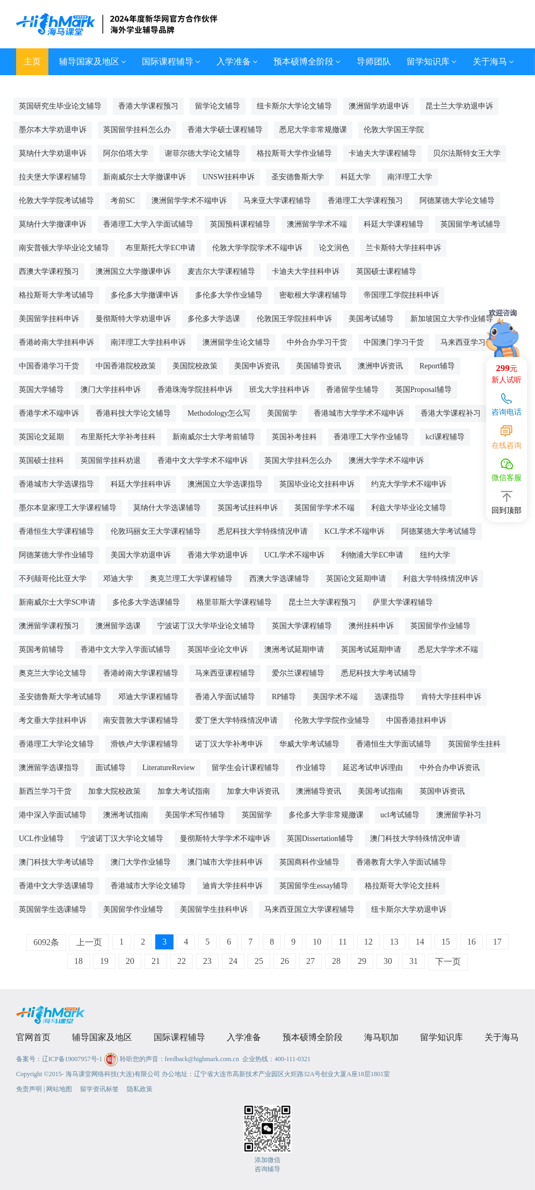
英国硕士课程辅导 (386, 271)
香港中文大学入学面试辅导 (126, 649)
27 (310, 961)
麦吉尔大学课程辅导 (221, 271)
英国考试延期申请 (371, 649)
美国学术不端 (335, 697)
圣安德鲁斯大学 (297, 177)
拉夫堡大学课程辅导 (52, 177)
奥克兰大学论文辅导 (52, 673)
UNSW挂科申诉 (229, 177)
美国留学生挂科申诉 (214, 909)
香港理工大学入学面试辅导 (148, 224)
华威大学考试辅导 (309, 744)
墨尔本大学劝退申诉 (52, 130)
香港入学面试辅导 (225, 697)
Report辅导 (437, 366)
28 (336, 961)
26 (284, 961)
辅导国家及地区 (92, 61)
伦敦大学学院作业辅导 (332, 720)
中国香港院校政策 (126, 366)
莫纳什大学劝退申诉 (52, 153)
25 (259, 961)
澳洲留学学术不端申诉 (189, 201)
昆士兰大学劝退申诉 (459, 106)
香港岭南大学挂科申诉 (56, 342)
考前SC (123, 201)
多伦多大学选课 (213, 319)
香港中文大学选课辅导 (56, 886)
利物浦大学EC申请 (372, 555)
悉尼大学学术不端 (448, 649)
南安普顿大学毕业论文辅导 (64, 248)
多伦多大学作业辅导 (229, 295)
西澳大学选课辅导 (279, 579)
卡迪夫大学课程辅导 (382, 153)
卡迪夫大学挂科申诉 (305, 271)
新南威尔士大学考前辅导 (213, 437)
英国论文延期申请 (356, 579)
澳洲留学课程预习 (49, 626)
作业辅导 (311, 768)
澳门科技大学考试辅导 (56, 862)
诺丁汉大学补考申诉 (229, 744)
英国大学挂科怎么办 (298, 460)
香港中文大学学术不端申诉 (202, 460)
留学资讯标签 (99, 1089)
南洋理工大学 (409, 177)
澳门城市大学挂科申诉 (225, 862)
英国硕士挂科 (41, 460)
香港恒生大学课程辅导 (56, 531)
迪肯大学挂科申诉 (233, 886)
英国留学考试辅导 (470, 224)
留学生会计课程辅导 (245, 768)
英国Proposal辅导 (423, 390)
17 (497, 941)
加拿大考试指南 (183, 791)
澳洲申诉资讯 (380, 366)
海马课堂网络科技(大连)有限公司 (113, 1074)
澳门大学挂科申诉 (111, 390)
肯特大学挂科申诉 (451, 697)
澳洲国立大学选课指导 (225, 484)
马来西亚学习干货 (470, 342)
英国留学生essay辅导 (313, 886)
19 (104, 961)
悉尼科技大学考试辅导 (378, 673)
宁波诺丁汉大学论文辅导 (122, 839)
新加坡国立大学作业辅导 (451, 319)
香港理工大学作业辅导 (371, 437)
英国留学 (257, 815)
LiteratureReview (168, 768)
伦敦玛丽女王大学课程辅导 (156, 531)
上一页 (89, 942)
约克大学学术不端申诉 (408, 484)
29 (362, 961)
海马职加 (381, 1037)
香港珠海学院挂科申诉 (195, 390)
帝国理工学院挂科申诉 (401, 295)
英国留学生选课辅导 (52, 909)
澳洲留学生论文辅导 (236, 342)
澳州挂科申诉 (371, 626)
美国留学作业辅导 (133, 909)
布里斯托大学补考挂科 (118, 437)
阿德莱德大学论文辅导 (457, 201)
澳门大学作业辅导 (141, 862)
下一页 (448, 961)
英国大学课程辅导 (302, 626)
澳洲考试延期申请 (294, 649)
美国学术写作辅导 (195, 815)
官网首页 (33, 1037)
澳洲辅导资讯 (318, 791)
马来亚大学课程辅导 (277, 201)
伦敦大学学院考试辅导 (56, 201)
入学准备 (237, 61)
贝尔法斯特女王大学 (467, 153)
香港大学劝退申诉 (217, 555)
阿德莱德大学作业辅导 (56, 555)
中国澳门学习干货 (394, 342)
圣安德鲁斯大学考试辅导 (60, 697)
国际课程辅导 (171, 61)
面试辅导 (111, 768)
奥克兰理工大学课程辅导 (191, 579)
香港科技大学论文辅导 (133, 413)
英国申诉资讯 (442, 791)
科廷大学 (356, 177)
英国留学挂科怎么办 (137, 130)
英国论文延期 (41, 437)
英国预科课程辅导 (240, 224)
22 (181, 961)
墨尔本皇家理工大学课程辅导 (68, 508)
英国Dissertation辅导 (320, 839)
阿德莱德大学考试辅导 (438, 531)
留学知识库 (432, 61)
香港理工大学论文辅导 (56, 744)
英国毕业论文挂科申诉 (317, 484)
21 (155, 961)
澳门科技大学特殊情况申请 (415, 839)
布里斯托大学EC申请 (161, 248)
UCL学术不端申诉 (294, 555)
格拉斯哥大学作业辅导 (294, 153)
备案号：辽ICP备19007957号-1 (59, 1059)
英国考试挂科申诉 (248, 508)
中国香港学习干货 (49, 366)
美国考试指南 (380, 791)
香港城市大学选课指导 (56, 484)
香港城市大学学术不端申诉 (359, 413)
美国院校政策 (195, 366)
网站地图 (59, 1089)
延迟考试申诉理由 (373, 768)
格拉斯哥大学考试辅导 (56, 295)
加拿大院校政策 (114, 791)
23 (207, 961)
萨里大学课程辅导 (403, 602)
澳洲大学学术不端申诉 (386, 460)
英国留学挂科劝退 (111, 460)
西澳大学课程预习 (49, 271)
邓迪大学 (118, 579)
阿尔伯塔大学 (125, 153)
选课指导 (389, 697)
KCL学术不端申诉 (354, 531)
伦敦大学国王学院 (394, 130)
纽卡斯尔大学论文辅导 (294, 106)
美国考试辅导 (371, 319)
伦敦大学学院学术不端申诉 (257, 248)
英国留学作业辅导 (440, 626)
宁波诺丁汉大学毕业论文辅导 (206, 626)
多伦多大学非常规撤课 (326, 815)
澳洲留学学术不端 (317, 224)
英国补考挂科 (294, 437)
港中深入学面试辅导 (52, 815)
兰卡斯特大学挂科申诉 (403, 248)
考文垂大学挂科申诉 (52, 720)
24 (233, 961)
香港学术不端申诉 (49, 413)
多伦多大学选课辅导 (146, 602)
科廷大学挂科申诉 (141, 484)
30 (388, 961)
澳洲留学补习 (458, 815)
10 (317, 941)
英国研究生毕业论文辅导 (60, 106)
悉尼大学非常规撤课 (313, 130)
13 (394, 941)
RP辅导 (284, 697)
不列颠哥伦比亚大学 (52, 579)
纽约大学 (435, 555)
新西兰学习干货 (45, 791)
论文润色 (334, 248)
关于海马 (493, 61)
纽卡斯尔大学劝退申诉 (408, 909)
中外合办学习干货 (317, 342)
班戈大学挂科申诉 (279, 390)
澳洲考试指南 (125, 815)
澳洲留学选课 (118, 626)
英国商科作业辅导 (309, 862)
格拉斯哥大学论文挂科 (402, 886)
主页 (32, 61)
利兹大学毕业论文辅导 (408, 508)
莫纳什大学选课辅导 (167, 508)
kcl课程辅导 (445, 437)
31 (413, 961)
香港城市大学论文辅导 (148, 886)
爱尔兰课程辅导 (298, 673)
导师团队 (374, 61)
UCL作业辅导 (41, 839)
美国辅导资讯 (318, 366)
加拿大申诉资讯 (253, 791)
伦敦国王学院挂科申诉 (294, 319)
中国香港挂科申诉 (416, 720)
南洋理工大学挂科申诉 (148, 342)
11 (342, 941)
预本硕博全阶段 (307, 61)
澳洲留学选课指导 (49, 768)
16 (471, 941)
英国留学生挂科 (474, 744)
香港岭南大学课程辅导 (140, 673)
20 (130, 961)
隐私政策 (140, 1089)
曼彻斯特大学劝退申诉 (133, 319)
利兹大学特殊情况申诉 (440, 579)
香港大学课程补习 (451, 413)
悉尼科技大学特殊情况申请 (263, 531)
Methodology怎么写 (218, 413)
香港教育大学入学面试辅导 (401, 862)
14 (420, 941)
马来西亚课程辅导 (225, 673)
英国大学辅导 (41, 390)
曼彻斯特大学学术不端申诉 (225, 839)
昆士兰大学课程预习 (322, 602)
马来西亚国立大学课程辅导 (309, 909)
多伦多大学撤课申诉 (144, 295)
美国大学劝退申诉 (141, 555)
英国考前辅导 (41, 649)
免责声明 (29, 1089)
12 (368, 941)
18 (78, 961)
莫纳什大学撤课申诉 (52, 224)
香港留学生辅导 (352, 390)
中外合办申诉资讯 (450, 768)
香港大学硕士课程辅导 (225, 130)
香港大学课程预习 (148, 106)
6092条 (46, 942)
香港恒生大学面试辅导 (393, 744)
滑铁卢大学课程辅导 (144, 744)
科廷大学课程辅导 (394, 224)
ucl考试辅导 (400, 815)
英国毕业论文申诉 (217, 649)
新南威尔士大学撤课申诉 (144, 177)
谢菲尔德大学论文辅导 (202, 153)
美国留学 (282, 413)
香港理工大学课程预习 (365, 201)
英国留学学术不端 (324, 508)
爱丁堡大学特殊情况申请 (236, 720)
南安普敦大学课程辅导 (140, 720)
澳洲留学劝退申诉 (379, 106)
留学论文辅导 (217, 106)
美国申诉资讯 (256, 366)
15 (446, 941)
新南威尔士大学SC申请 (57, 602)
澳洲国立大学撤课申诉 (133, 271)
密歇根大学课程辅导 (313, 295)
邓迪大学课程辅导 (148, 697)
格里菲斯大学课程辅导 (234, 602)
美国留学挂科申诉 (49, 319)
